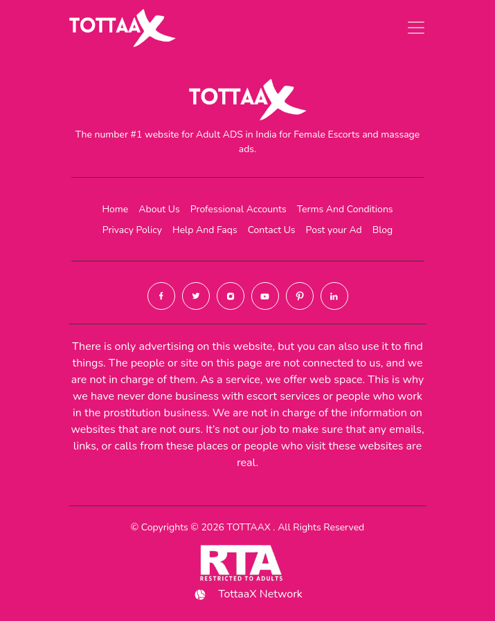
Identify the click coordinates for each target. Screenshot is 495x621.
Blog (382, 230)
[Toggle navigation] (416, 27)
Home (115, 209)
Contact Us (272, 230)
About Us (158, 209)
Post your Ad (334, 230)
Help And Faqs (204, 230)
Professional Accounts (238, 209)
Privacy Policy (132, 230)
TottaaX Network (247, 594)
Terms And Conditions (345, 209)
